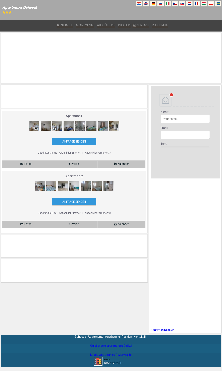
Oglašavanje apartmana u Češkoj (111, 345)
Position (124, 25)
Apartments (85, 25)
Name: (165, 111)
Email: (164, 127)
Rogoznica (160, 25)
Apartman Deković (162, 329)
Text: (164, 143)
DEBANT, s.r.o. (185, 100)
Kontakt (141, 25)
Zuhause (65, 25)
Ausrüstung (106, 25)
